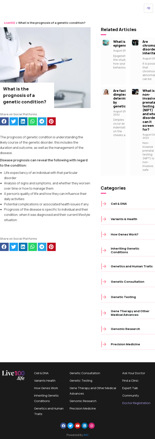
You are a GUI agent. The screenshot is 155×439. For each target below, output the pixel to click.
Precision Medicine (125, 344)
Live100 (9, 23)
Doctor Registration (136, 403)
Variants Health (45, 380)
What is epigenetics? (123, 43)
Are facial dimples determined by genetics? (122, 98)
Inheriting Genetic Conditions (125, 250)
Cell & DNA (119, 204)
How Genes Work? (124, 234)
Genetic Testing (123, 297)
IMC (86, 435)
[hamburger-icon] (148, 8)
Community (130, 395)
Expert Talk (130, 388)
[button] (4, 121)
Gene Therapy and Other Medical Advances (130, 313)
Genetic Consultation (127, 281)
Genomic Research (125, 329)
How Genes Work (46, 388)
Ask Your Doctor (133, 373)
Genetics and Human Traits (132, 266)
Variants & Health (124, 219)
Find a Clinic (130, 380)
